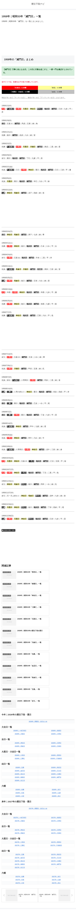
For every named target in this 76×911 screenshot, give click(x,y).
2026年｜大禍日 (56, 697)
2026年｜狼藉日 (20, 700)
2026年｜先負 (19, 716)
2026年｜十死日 (20, 678)
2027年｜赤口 (56, 806)
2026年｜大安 (19, 719)
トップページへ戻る (19, 904)
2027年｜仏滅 (56, 803)
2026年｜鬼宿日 (56, 654)
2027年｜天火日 (56, 781)
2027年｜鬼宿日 (56, 740)
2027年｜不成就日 (56, 768)
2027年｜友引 (56, 799)
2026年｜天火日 (56, 694)
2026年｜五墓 (19, 690)
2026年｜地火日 (20, 697)
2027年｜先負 (19, 803)
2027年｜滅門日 (56, 787)
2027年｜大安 (19, 806)
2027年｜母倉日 (20, 756)
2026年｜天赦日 (20, 657)
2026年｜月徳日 (56, 669)
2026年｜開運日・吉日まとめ (38, 645)
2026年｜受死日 (56, 678)
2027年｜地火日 (20, 784)
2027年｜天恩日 (56, 753)
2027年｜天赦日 (20, 744)
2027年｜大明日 (56, 744)
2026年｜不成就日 (56, 681)
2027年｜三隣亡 (20, 768)
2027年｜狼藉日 (20, 787)
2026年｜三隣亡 (20, 681)
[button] (72, 839)
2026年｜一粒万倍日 (19, 654)
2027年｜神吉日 (20, 753)
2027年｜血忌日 (20, 781)
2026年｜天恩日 (56, 666)
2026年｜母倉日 (20, 669)
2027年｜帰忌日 (56, 777)
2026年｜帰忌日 (56, 690)
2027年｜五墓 (19, 777)
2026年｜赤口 (56, 719)
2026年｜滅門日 (56, 700)
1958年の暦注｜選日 (8, 530)
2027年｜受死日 (56, 765)
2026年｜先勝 (19, 712)
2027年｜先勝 (19, 799)
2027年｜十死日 (20, 765)
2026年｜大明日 (56, 657)
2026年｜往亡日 (20, 703)
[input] (38, 839)
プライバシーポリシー (57, 904)
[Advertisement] (38, 39)
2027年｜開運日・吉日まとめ (38, 731)
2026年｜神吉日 (20, 666)
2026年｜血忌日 (20, 694)
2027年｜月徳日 (56, 756)
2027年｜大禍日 (56, 784)
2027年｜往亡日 (20, 790)
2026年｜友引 (56, 712)
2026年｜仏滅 (56, 716)
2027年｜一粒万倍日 (19, 740)
